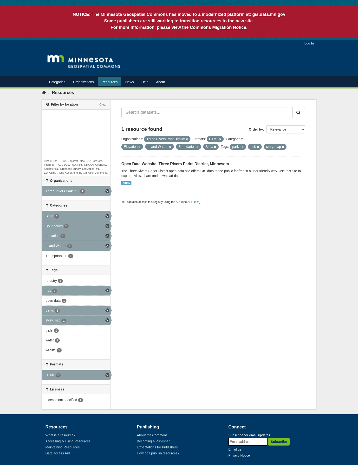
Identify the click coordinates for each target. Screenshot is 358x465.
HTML (126, 182)
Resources (110, 82)
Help (145, 82)
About (160, 82)
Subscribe (279, 442)
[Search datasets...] (207, 112)
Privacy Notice (239, 455)
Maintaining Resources (63, 447)
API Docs (194, 202)
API (178, 202)
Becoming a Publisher (153, 441)
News (129, 82)
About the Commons (152, 435)
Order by (256, 129)
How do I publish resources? (158, 453)
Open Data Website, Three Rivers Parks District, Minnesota (175, 164)
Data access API (58, 453)
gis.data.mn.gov (268, 14)
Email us (234, 449)
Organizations (83, 82)
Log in (309, 43)
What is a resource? (61, 435)
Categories (57, 82)
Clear (103, 104)
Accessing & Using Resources (68, 441)
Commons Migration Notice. (218, 27)
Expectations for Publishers (157, 447)
